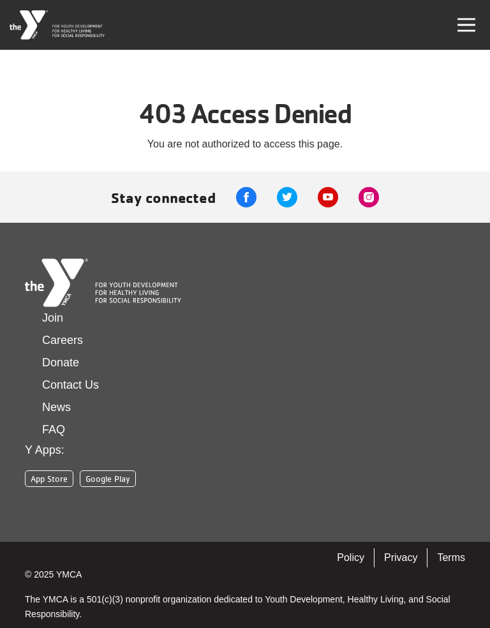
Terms (451, 557)
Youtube (328, 197)
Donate (60, 362)
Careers (62, 340)
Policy (350, 557)
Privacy (400, 557)
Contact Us (70, 384)
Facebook (246, 197)
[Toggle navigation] (466, 25)
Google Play (107, 479)
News (56, 407)
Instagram (369, 197)
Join (52, 317)
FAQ (53, 429)
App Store (49, 479)
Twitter (287, 197)
